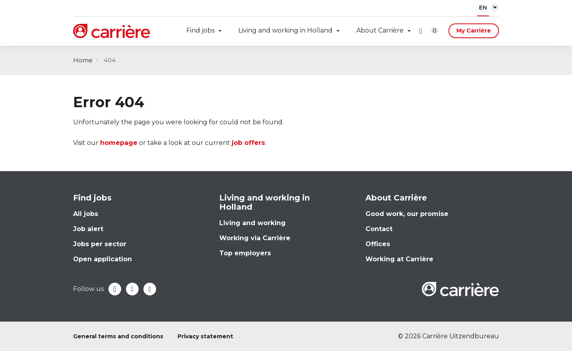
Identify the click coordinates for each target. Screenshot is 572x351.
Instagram (149, 289)
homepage (118, 143)
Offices (377, 244)
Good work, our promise (406, 214)
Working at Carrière (399, 259)
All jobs (85, 214)
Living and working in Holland (285, 30)
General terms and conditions (118, 336)
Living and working (252, 223)
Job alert (88, 229)
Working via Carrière (254, 238)
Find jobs (200, 30)
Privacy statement (205, 336)
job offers (248, 143)
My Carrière (473, 30)
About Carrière (380, 30)
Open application (102, 259)
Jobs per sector (99, 244)
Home (83, 60)
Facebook (114, 289)
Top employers (245, 253)
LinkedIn (132, 289)
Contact (378, 229)
